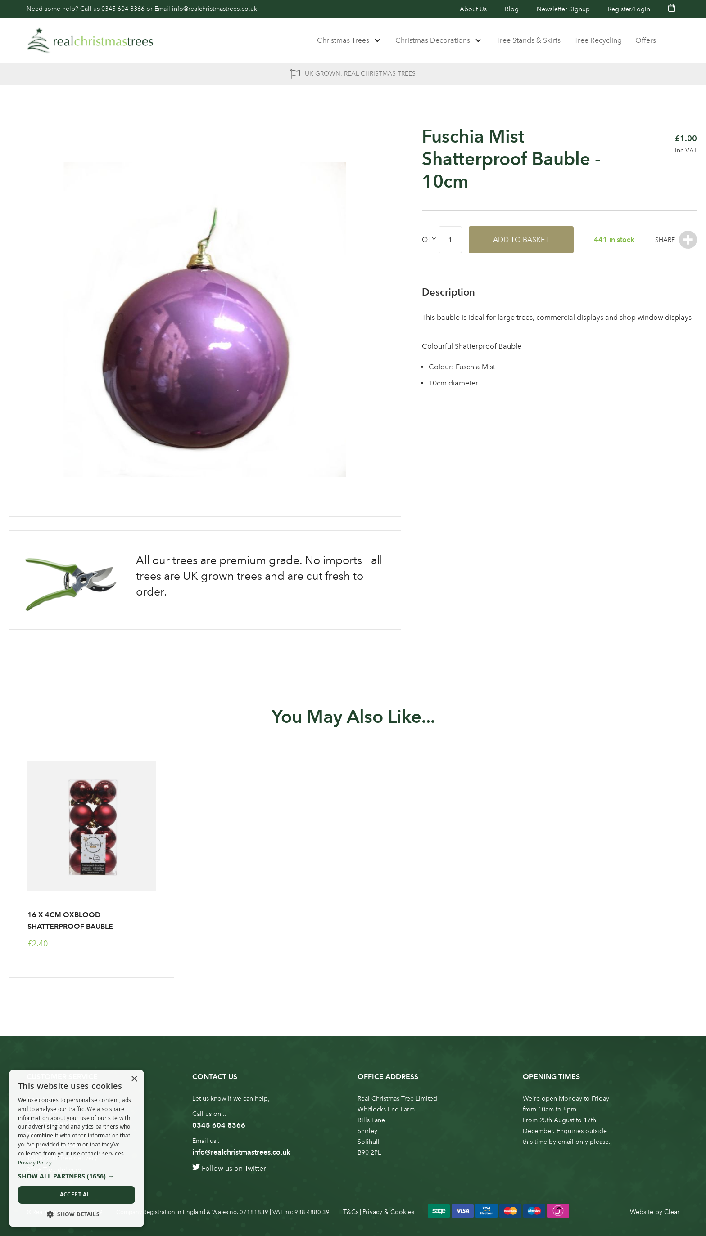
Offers (645, 40)
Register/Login (629, 9)
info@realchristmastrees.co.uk (214, 9)
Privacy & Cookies (388, 1212)
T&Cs (350, 1212)
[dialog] (76, 1148)
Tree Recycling (598, 40)
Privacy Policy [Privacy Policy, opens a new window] (35, 1163)
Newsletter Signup (563, 9)
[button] (76, 1176)
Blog (512, 9)
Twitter (255, 1168)
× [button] (134, 1079)
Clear (671, 1212)
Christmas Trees (343, 40)
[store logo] (90, 40)
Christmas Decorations (432, 40)
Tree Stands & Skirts (528, 40)
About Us (473, 9)
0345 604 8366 (123, 9)
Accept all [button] (77, 1194)
